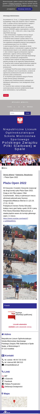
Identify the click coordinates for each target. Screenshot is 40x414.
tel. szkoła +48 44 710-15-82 (14, 360)
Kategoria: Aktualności (24, 175)
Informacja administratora (20, 110)
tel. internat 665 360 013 (12, 362)
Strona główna (16, 102)
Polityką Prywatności (15, 3)
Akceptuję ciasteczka (24, 9)
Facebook (7, 381)
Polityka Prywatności (11, 384)
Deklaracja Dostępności (12, 386)
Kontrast (30, 106)
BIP (4, 376)
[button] (37, 160)
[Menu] (20, 168)
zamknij (6, 95)
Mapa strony (24, 102)
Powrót (7, 305)
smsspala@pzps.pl (10, 365)
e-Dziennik (7, 379)
